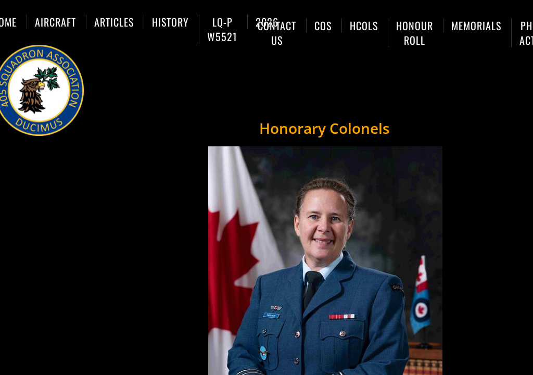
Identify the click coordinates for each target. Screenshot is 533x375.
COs (323, 25)
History (170, 22)
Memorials (476, 25)
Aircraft (55, 22)
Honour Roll (414, 32)
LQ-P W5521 (222, 29)
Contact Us (277, 32)
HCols (364, 25)
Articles (114, 22)
